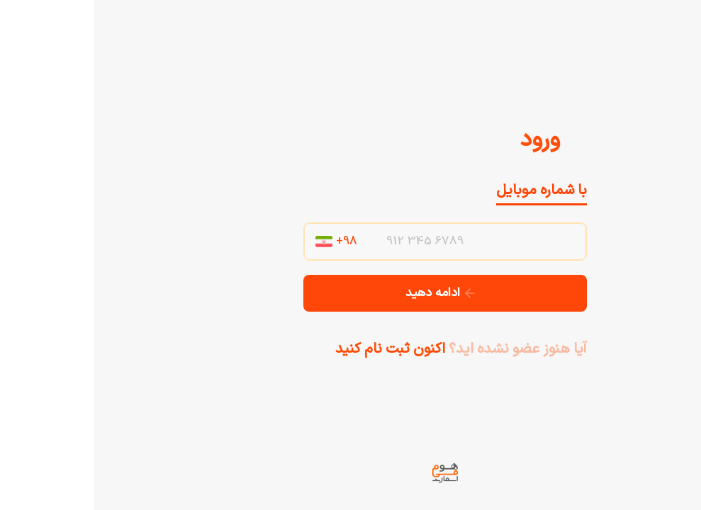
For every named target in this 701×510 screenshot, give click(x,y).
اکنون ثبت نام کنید (296, 349)
